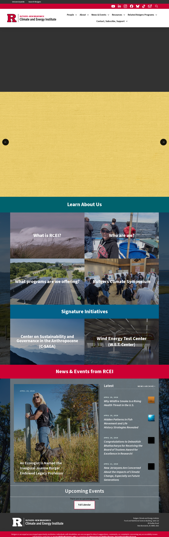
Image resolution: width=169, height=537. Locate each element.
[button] (156, 6)
